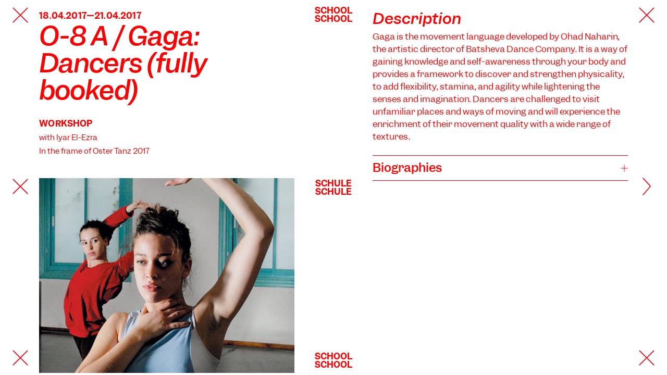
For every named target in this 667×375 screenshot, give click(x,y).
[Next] (633, 187)
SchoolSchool (334, 14)
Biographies (407, 168)
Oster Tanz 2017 (121, 151)
